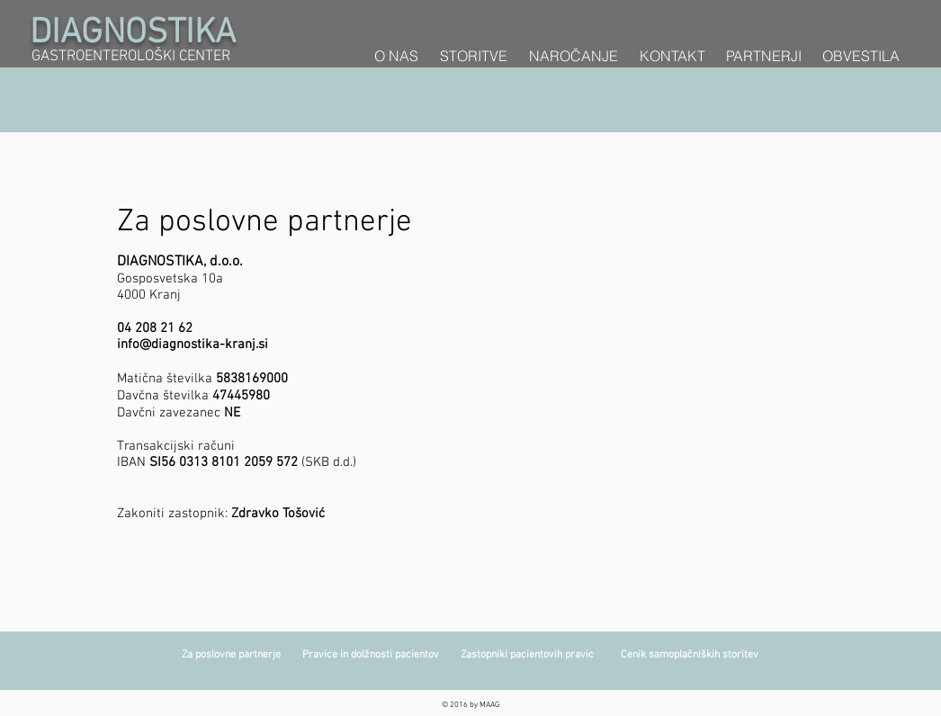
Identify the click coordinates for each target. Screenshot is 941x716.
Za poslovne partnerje (242, 655)
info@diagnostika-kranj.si (192, 344)
